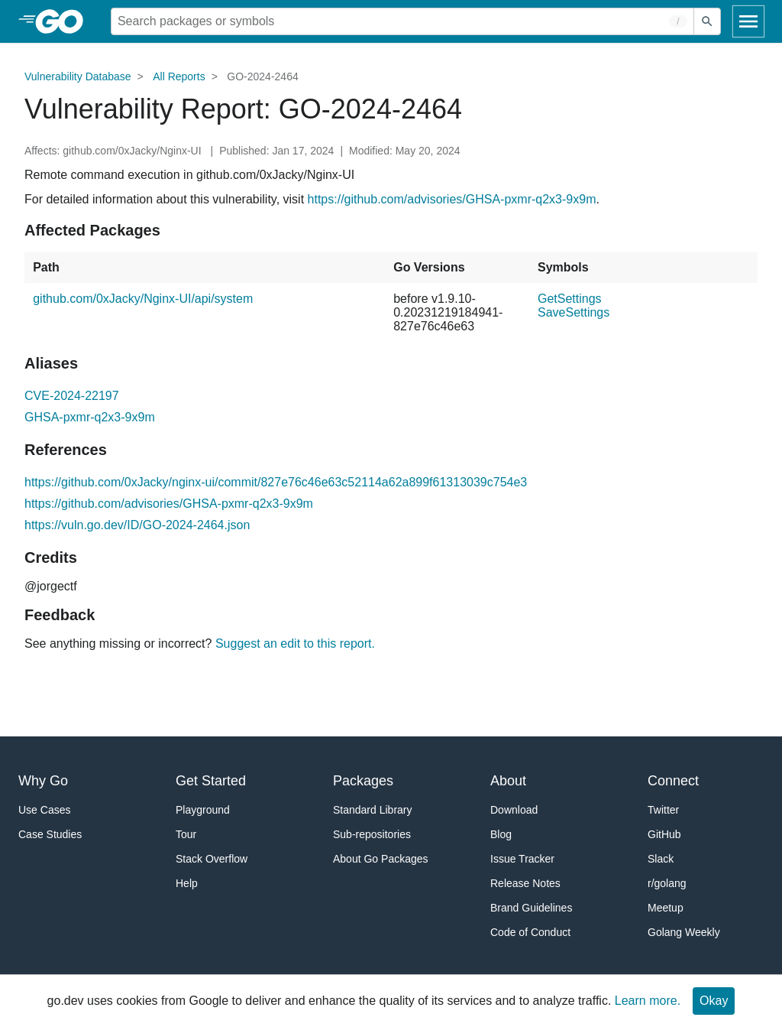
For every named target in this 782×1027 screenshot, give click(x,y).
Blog (501, 834)
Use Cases (44, 810)
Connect (673, 780)
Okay (714, 1000)
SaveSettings (573, 312)
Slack (661, 859)
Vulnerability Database (77, 76)
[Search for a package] (402, 21)
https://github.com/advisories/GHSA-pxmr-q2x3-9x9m (452, 199)
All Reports (179, 76)
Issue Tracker (522, 859)
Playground (203, 810)
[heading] (64, 21)
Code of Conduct (530, 932)
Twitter (663, 810)
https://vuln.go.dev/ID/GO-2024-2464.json (137, 524)
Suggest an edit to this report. (295, 643)
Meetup (665, 908)
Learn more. (647, 1000)
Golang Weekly (684, 932)
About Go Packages (380, 859)
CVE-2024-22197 (71, 395)
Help (187, 883)
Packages (363, 780)
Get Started (211, 780)
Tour (186, 834)
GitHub (664, 834)
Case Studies (50, 834)
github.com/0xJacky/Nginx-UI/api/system (143, 298)
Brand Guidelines (531, 908)
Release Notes (525, 883)
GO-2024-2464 (262, 76)
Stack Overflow (211, 859)
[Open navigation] (748, 21)
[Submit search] (707, 21)
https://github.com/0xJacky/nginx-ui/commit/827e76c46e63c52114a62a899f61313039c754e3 (275, 482)
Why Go (43, 780)
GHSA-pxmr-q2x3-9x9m (89, 417)
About (508, 780)
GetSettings (570, 298)
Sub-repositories (372, 834)
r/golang (667, 883)
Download (514, 810)
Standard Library (372, 810)
